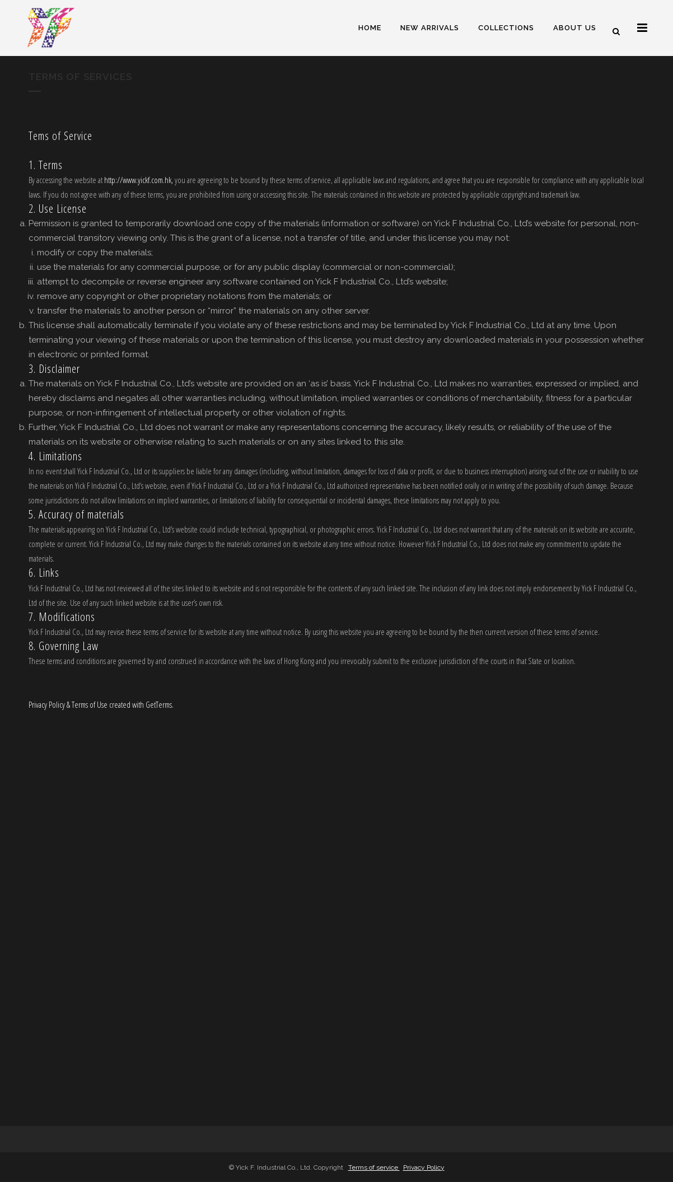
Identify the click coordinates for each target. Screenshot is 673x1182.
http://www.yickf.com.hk (137, 179)
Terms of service (374, 1167)
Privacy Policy (424, 1167)
